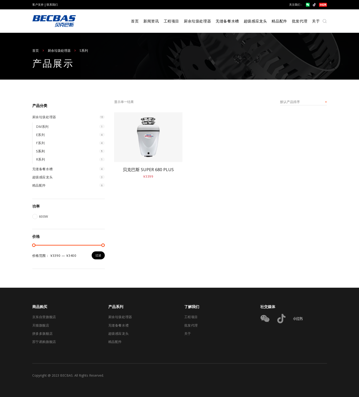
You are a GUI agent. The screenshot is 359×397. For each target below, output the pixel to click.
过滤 (98, 255)
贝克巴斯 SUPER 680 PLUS (148, 169)
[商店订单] (303, 101)
